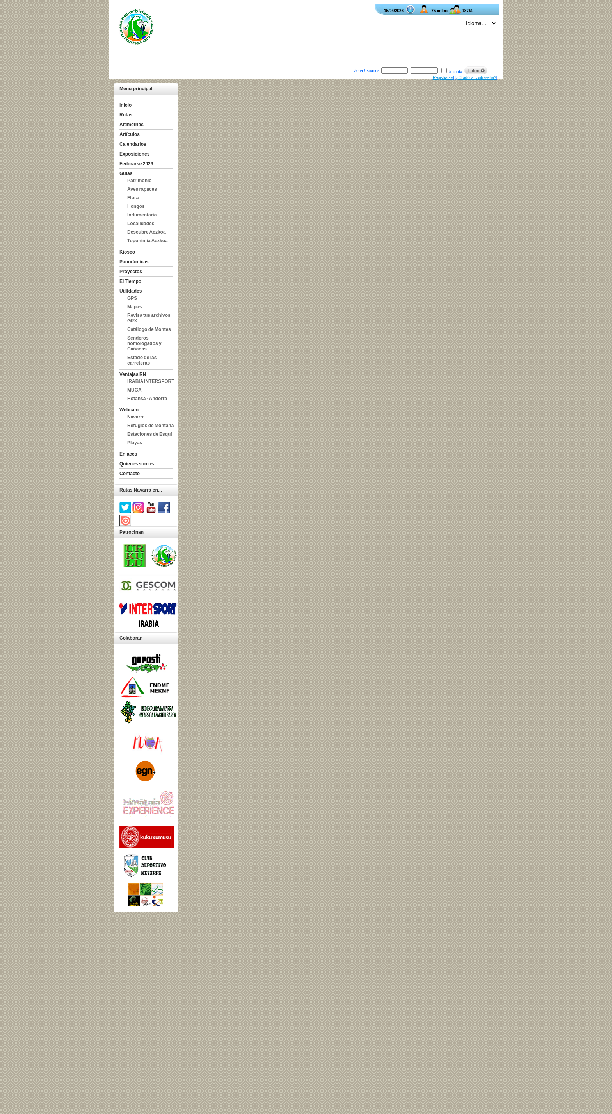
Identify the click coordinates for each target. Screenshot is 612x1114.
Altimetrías (131, 124)
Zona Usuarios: (367, 70)
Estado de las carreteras (142, 360)
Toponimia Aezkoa (147, 240)
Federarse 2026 (136, 163)
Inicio (125, 105)
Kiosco (127, 252)
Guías (125, 173)
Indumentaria (142, 215)
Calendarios (132, 144)
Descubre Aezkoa (146, 232)
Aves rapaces (142, 189)
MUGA (134, 390)
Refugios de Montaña (150, 425)
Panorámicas (134, 262)
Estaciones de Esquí (149, 434)
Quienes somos (136, 464)
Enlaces (128, 454)
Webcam (129, 410)
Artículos (129, 134)
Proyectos (130, 271)
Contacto (129, 473)
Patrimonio (139, 180)
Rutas (125, 115)
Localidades (140, 223)
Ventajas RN (132, 374)
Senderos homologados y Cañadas (144, 343)
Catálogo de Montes (149, 329)
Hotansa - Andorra (147, 398)
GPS (132, 298)
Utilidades (130, 291)
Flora (133, 197)
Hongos (136, 206)
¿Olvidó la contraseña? (476, 77)
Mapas (134, 306)
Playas (134, 442)
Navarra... (138, 417)
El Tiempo (130, 281)
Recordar (456, 72)
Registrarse (443, 77)
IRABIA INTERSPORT (150, 381)
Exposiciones (134, 154)
